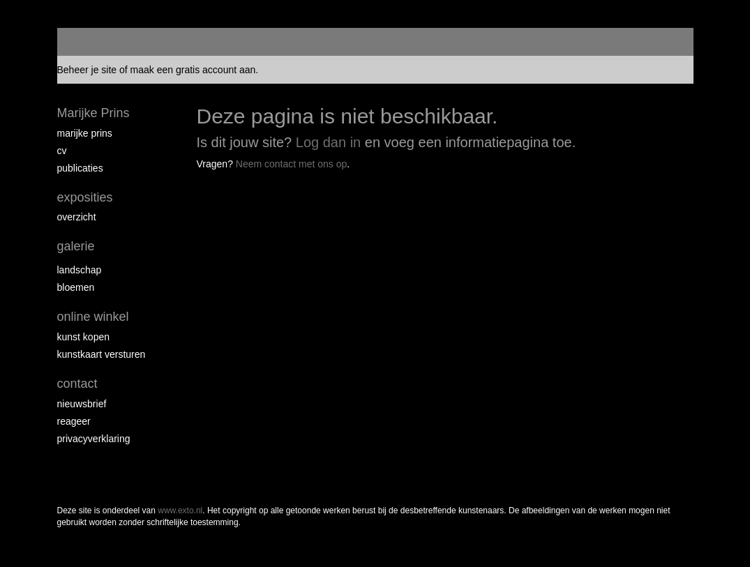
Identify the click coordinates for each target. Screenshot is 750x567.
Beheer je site (87, 69)
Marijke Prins (93, 113)
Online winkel (93, 317)
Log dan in (328, 142)
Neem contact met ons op (291, 163)
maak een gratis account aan (193, 69)
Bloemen (76, 287)
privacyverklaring (93, 438)
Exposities (85, 197)
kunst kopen (83, 336)
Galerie (76, 246)
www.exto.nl (180, 510)
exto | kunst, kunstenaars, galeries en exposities (96, 42)
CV (62, 150)
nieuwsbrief (82, 403)
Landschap (79, 269)
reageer (74, 421)
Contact (77, 384)
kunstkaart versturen (101, 354)
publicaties (80, 168)
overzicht (76, 216)
